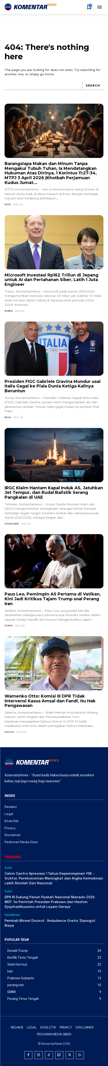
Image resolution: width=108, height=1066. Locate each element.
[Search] (92, 85)
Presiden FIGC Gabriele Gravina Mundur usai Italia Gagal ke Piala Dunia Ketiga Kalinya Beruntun (53, 386)
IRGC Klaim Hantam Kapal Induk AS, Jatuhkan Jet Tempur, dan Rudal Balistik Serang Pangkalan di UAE (54, 492)
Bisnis (9, 311)
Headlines (12, 523)
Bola (8, 417)
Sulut (8, 868)
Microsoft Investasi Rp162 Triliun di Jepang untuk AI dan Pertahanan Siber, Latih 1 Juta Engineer (51, 280)
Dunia (9, 625)
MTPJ (8, 204)
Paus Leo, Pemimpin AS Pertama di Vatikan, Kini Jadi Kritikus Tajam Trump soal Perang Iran (53, 599)
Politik (9, 732)
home (49, 74)
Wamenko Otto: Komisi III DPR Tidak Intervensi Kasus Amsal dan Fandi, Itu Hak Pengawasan (50, 701)
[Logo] (31, 7)
